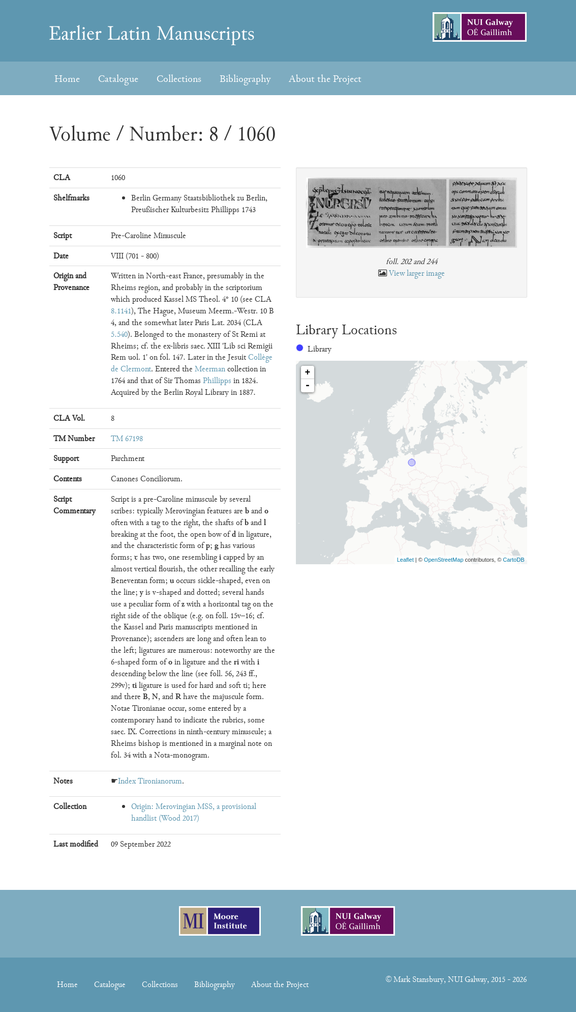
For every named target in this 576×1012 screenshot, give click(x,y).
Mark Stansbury (418, 979)
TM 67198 (127, 438)
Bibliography (245, 78)
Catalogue (118, 78)
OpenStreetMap (444, 560)
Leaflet (405, 560)
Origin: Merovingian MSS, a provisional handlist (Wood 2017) (193, 812)
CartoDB (513, 560)
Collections (179, 78)
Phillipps (217, 380)
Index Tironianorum (150, 781)
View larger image (417, 273)
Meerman (210, 369)
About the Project (325, 78)
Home (67, 78)
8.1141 (121, 311)
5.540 (119, 334)
